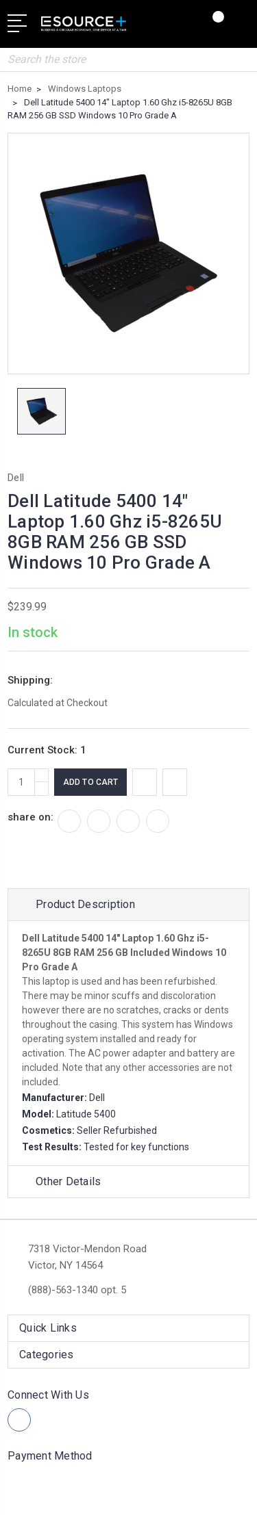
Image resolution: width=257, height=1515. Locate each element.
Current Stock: (47, 750)
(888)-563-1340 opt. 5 (77, 1290)
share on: (30, 817)
